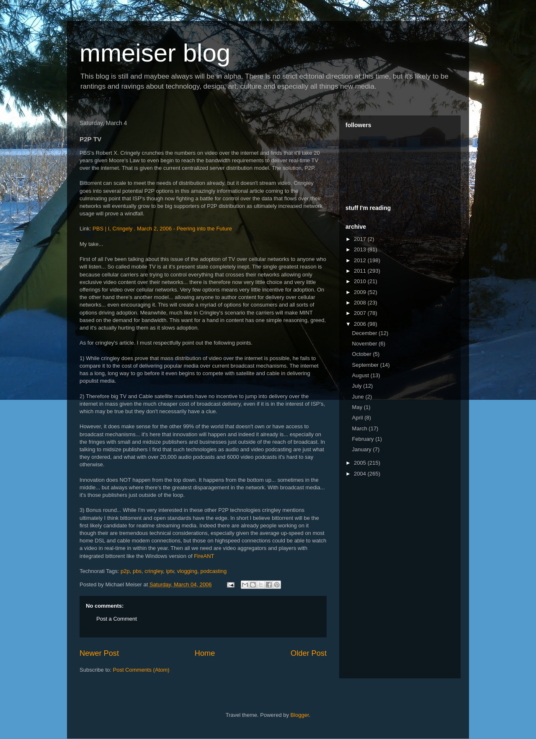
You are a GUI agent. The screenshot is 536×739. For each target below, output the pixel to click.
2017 (361, 239)
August (361, 375)
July (357, 386)
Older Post (309, 653)
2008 (361, 302)
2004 (361, 474)
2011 (361, 271)
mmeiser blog (155, 53)
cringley (153, 571)
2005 (361, 463)
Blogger (300, 715)
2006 (361, 324)
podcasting (213, 571)
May (358, 407)
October (362, 354)
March (360, 428)
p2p (125, 571)
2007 (361, 313)
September (366, 365)
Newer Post (99, 653)
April (358, 417)
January (362, 449)
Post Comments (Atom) (141, 670)
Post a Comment (116, 619)
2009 (361, 292)
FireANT (204, 556)
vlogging (187, 571)
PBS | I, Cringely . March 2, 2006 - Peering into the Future (162, 228)
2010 (361, 281)
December (365, 333)
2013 (361, 249)
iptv (170, 571)
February (364, 439)
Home (205, 653)
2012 (361, 260)
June (359, 397)
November (365, 343)
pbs (137, 571)
